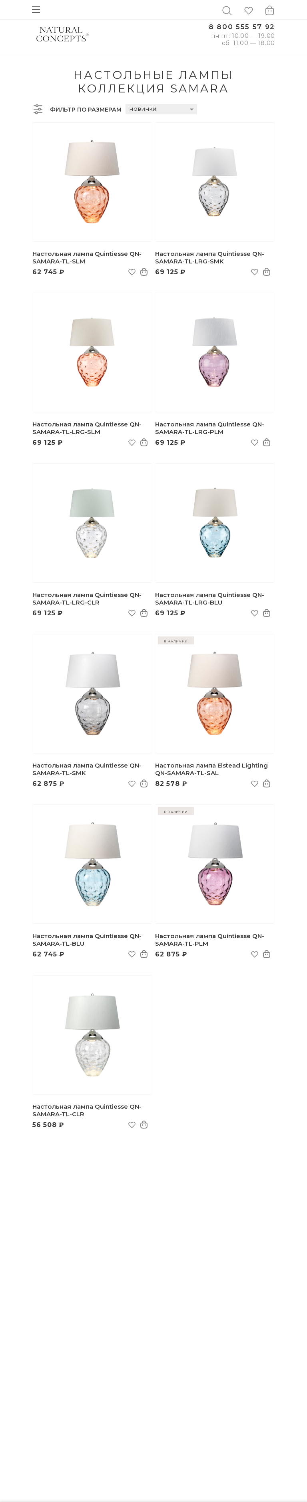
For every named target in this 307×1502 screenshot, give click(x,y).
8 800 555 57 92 (242, 27)
